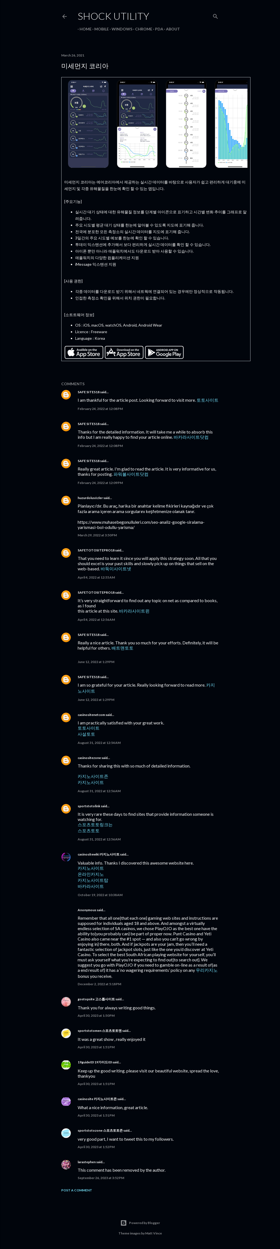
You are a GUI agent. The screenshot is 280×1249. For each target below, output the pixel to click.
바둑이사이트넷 (116, 568)
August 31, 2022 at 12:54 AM (99, 743)
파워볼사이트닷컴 (130, 474)
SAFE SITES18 (89, 392)
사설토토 (86, 734)
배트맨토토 (122, 647)
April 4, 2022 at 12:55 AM (96, 577)
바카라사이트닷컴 (191, 437)
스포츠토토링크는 (95, 824)
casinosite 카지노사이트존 (97, 1099)
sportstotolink (89, 806)
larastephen (87, 1162)
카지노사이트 (91, 782)
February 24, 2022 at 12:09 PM (100, 483)
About (171, 29)
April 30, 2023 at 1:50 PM (96, 1015)
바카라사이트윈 (134, 610)
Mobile (99, 29)
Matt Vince (153, 1233)
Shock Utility (113, 16)
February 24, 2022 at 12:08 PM (100, 409)
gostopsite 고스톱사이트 (96, 999)
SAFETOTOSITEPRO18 (96, 550)
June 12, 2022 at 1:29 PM (96, 662)
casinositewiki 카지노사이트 (98, 854)
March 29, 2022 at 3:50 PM (97, 535)
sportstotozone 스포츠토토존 (100, 1130)
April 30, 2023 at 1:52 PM (96, 1147)
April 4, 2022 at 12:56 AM (96, 620)
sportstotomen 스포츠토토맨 (100, 1031)
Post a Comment (76, 1190)
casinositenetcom (91, 715)
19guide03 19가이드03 (95, 1062)
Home (84, 29)
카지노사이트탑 (93, 880)
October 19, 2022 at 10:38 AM (100, 895)
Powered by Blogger (140, 1223)
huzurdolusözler (90, 498)
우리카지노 (207, 970)
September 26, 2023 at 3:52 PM (101, 1178)
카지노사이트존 (93, 776)
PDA (157, 29)
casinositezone (89, 758)
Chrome (141, 29)
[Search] (215, 15)
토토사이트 (207, 400)
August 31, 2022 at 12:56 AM (99, 791)
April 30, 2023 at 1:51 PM (96, 1047)
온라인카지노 (91, 874)
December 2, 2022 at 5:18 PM (99, 984)
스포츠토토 (89, 830)
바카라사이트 (91, 886)
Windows (120, 29)
